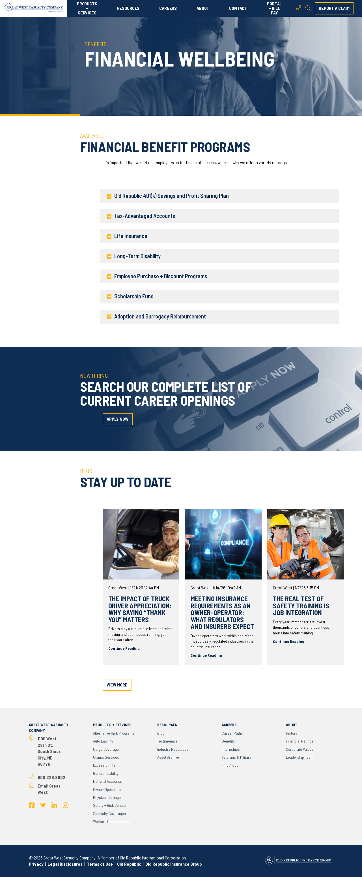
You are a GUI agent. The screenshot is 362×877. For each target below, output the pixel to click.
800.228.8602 (51, 777)
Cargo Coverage (106, 749)
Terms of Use (100, 864)
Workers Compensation (111, 821)
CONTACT (238, 8)
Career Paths (232, 733)
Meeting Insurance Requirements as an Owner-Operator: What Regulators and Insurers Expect (222, 612)
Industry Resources (173, 749)
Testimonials (167, 741)
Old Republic (128, 864)
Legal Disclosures (65, 864)
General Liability (105, 773)
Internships (231, 749)
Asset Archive (168, 757)
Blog (160, 733)
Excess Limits (104, 765)
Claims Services (106, 757)
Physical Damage (107, 797)
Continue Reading (124, 648)
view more (117, 684)
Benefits (228, 741)
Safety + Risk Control (109, 805)
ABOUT (203, 8)
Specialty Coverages (109, 813)
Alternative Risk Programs (114, 733)
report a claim (334, 8)
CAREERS (168, 8)
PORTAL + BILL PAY (274, 8)
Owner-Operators (107, 789)
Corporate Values (300, 749)
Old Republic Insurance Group (173, 864)
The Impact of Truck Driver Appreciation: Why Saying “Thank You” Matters (140, 608)
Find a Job (230, 765)
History (291, 733)
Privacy (36, 864)
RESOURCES (128, 8)
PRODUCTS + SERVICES (87, 8)
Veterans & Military (236, 757)
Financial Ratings (299, 741)
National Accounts (107, 781)
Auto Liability (103, 741)
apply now (118, 419)
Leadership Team (300, 757)
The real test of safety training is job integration (301, 605)
